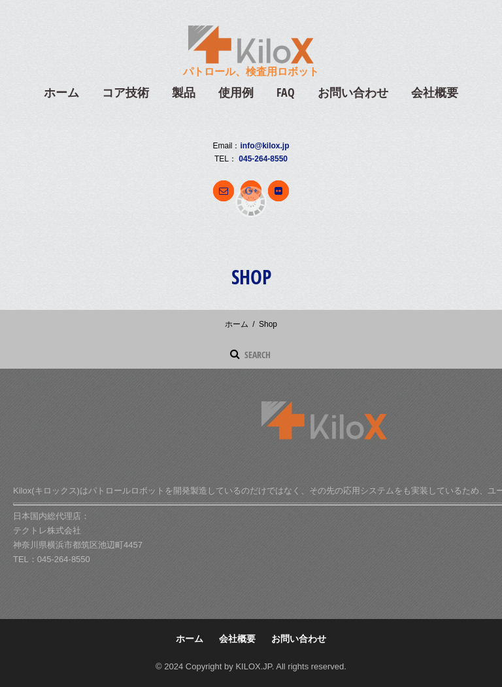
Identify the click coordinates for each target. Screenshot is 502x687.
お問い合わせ (353, 92)
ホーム (61, 92)
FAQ (285, 92)
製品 (183, 92)
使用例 (236, 92)
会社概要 (434, 92)
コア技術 (125, 92)
